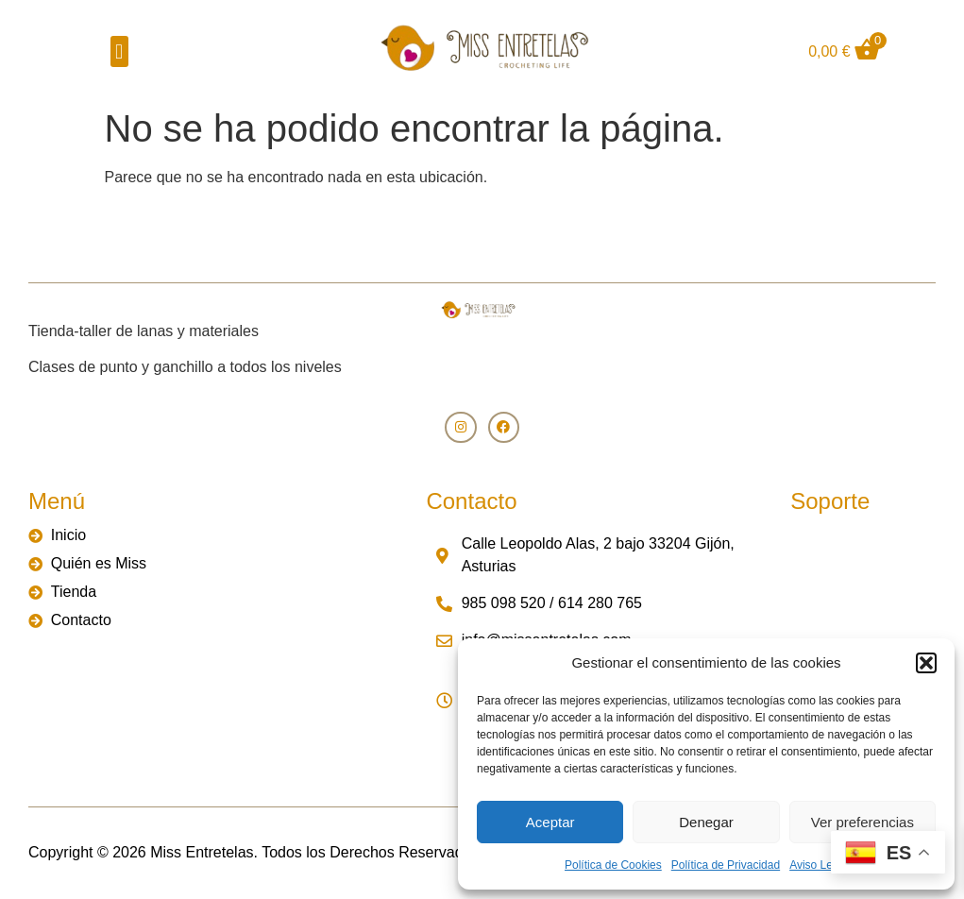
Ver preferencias (862, 822)
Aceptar (550, 822)
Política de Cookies (613, 865)
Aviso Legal (818, 865)
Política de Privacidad (725, 865)
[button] (926, 662)
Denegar (706, 822)
